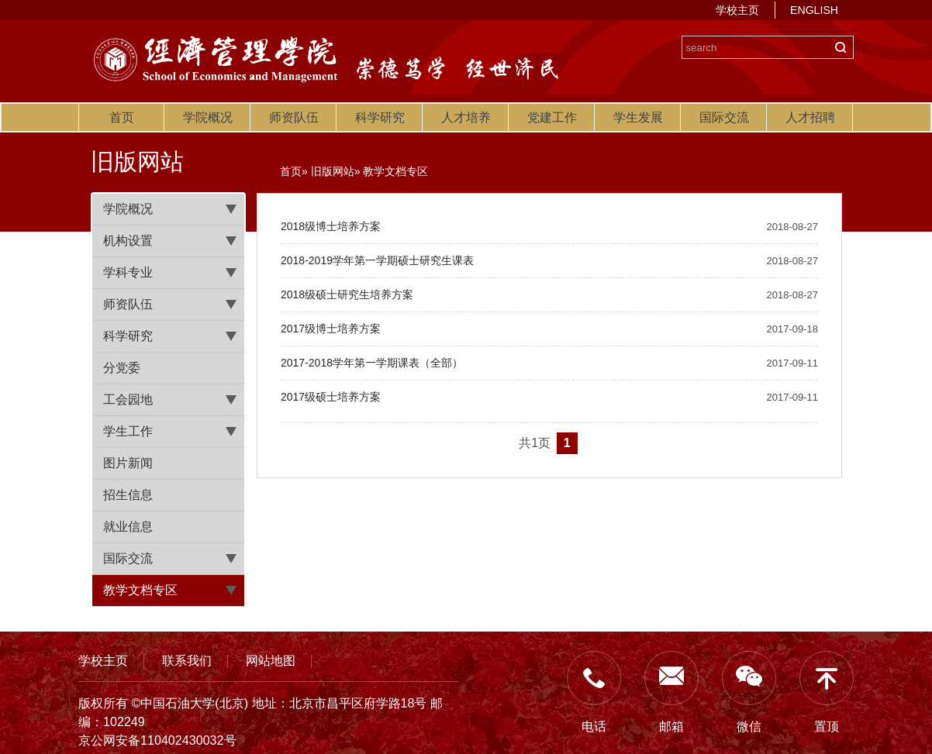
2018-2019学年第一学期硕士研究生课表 (377, 260)
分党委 (121, 367)
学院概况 (208, 117)
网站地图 (270, 660)
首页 (121, 117)
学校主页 (737, 10)
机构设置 (128, 240)
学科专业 (128, 272)
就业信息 (128, 526)
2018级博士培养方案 (331, 226)
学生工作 (128, 431)
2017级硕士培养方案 (331, 397)
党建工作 (552, 117)
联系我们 (187, 660)
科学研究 (380, 117)
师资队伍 (294, 117)
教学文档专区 (140, 590)
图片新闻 (128, 463)
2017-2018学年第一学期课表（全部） (372, 362)
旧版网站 (332, 171)
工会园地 (128, 399)
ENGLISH (814, 10)
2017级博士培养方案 (331, 328)
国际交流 (724, 117)
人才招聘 (810, 117)
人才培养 (466, 117)
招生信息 (128, 494)
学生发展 (638, 117)
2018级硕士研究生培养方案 (347, 294)
